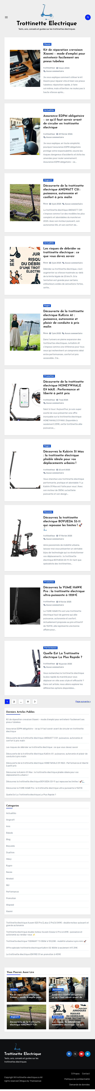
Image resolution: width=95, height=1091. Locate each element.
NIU (8, 887)
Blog (8, 841)
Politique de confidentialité (77, 1081)
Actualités (49, 112)
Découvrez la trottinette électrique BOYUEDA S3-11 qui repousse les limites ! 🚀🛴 (45, 783)
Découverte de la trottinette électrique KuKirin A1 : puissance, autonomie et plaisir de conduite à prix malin (63, 321)
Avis (8, 828)
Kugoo (47, 307)
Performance (50, 649)
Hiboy (9, 860)
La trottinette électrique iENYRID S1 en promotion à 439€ (33, 956)
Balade (9, 834)
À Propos (75, 1075)
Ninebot (10, 880)
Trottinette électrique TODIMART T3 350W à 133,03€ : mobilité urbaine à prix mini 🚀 (46, 943)
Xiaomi (47, 46)
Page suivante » (83, 703)
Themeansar (35, 1082)
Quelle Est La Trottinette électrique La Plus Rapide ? (31, 796)
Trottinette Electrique (46, 24)
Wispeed (10, 906)
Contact (86, 1075)
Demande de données (79, 1086)
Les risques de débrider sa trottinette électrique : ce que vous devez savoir (61, 254)
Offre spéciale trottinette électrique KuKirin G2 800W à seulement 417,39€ (42, 949)
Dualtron (10, 854)
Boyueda (48, 514)
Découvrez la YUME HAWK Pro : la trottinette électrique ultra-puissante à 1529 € (64, 593)
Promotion (49, 378)
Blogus (23, 1082)
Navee (9, 874)
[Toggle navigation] (6, 18)
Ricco (45, 206)
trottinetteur (49, 70)
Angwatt (48, 182)
